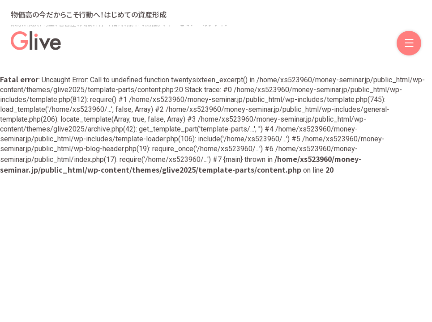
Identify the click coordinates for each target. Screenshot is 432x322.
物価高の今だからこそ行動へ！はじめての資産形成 (89, 14)
